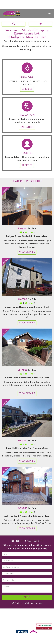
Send (27, 597)
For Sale (27, 229)
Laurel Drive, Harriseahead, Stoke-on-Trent (27, 378)
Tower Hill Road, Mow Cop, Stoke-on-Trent (27, 448)
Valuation (27, 127)
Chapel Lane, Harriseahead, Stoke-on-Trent (27, 307)
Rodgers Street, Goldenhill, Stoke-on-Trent (27, 236)
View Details (27, 252)
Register (27, 165)
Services (27, 89)
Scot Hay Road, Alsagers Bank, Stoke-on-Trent (27, 516)
